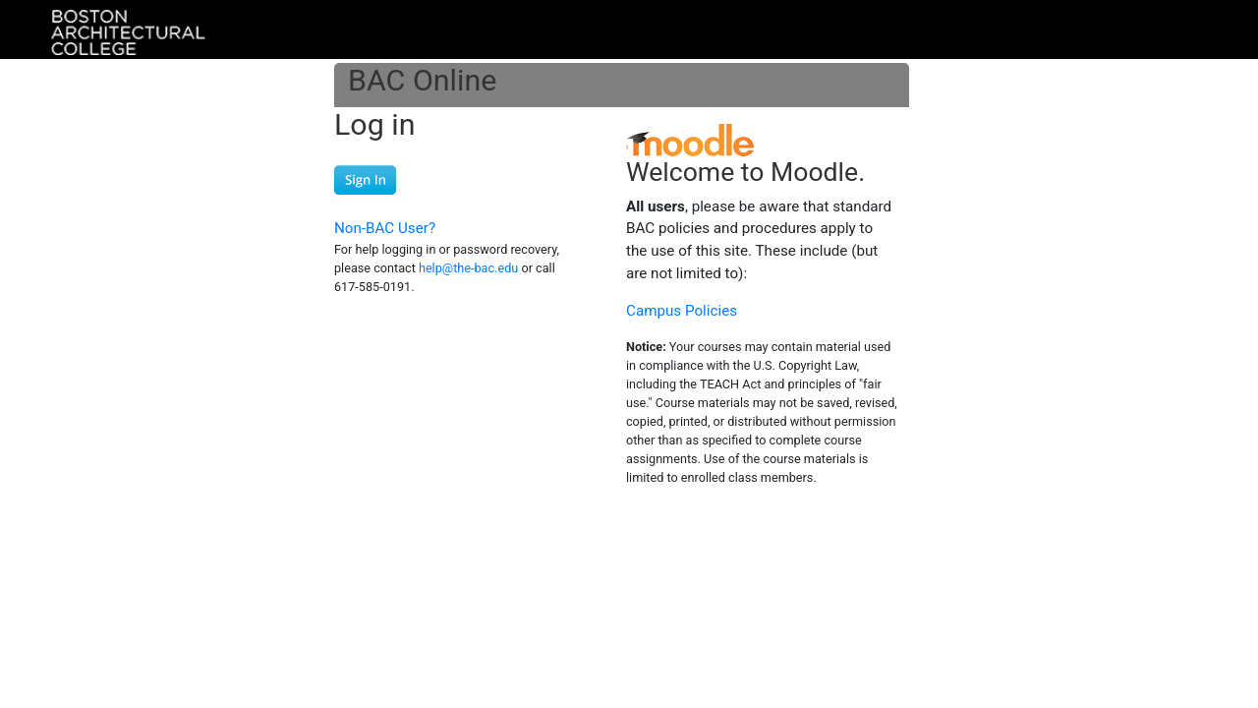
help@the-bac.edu (468, 268)
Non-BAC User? (384, 228)
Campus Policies (681, 311)
